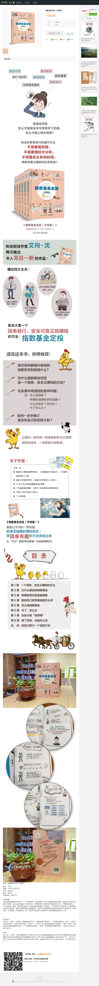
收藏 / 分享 (70, 34)
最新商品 (27, 2)
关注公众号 (93, 14)
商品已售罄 (54, 33)
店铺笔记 (35, 2)
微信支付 (54, 39)
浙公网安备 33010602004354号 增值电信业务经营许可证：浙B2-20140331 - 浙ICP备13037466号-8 (40, 981)
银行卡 (63, 39)
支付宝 (70, 39)
